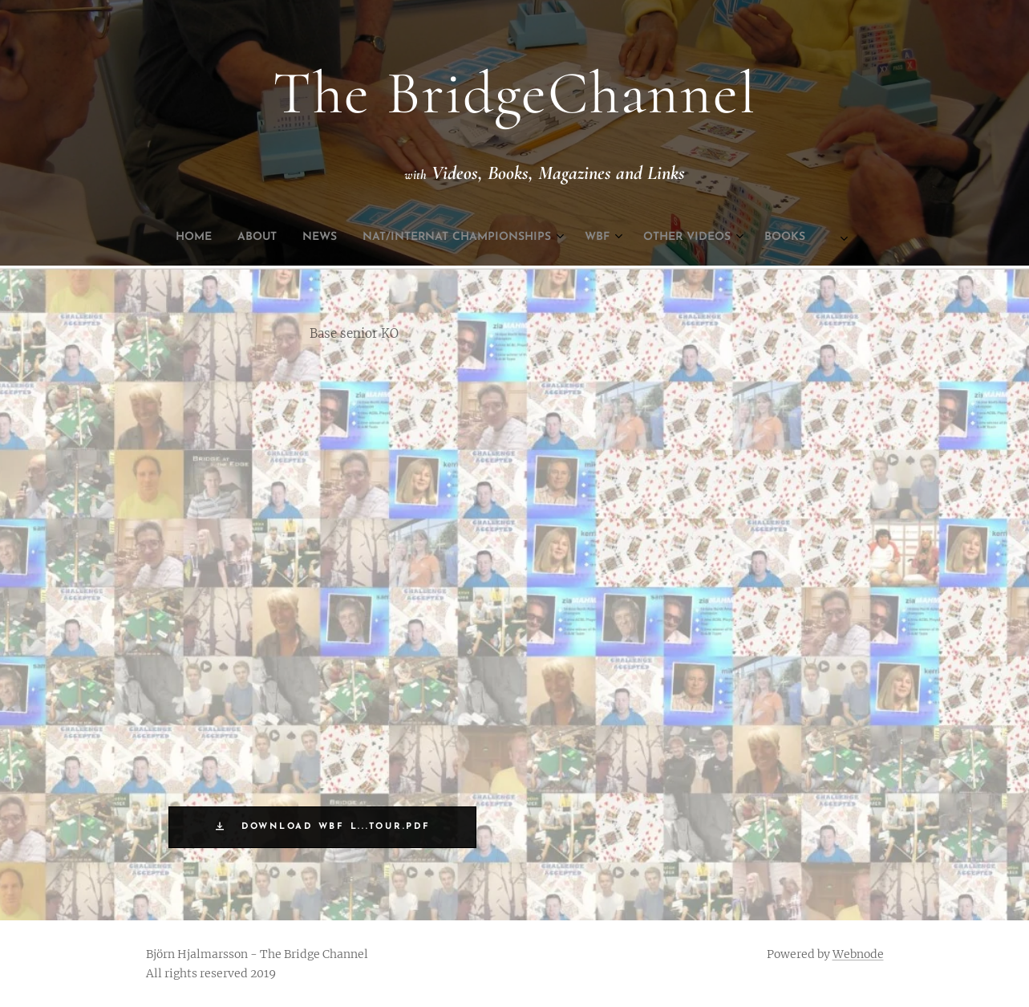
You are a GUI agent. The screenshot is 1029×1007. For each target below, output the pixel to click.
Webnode (858, 954)
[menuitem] (393, 237)
